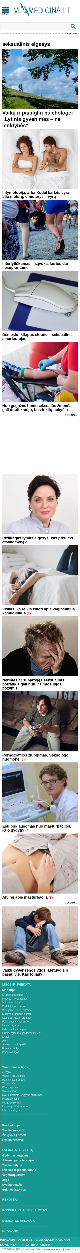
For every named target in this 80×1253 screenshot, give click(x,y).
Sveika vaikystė (13, 1130)
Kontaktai (8, 1244)
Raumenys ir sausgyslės (16, 1021)
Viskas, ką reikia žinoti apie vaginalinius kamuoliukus (38, 611)
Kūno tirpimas (10, 1087)
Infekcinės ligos (11, 1110)
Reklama (72, 33)
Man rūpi (8, 990)
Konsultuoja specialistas (24, 1210)
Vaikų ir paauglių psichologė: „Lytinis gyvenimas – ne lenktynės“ (37, 119)
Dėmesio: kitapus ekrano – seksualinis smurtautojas (37, 337)
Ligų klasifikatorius (53, 1239)
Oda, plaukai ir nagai (14, 1029)
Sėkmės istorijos (14, 1189)
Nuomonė (10, 1231)
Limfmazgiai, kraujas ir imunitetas (21, 1033)
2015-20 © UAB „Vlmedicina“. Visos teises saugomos (32, 1249)
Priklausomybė (10, 1098)
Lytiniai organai (10, 1025)
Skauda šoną (9, 1091)
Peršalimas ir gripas (13, 1079)
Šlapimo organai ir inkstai (16, 1013)
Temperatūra (9, 1083)
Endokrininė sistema (13, 1006)
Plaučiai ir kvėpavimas (15, 998)
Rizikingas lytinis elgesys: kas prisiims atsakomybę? (37, 540)
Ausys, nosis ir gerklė (14, 1044)
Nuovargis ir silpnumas (15, 1106)
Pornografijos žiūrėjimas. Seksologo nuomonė (35, 757)
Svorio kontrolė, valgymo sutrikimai (22, 1095)
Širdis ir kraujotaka (12, 994)
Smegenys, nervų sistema (17, 1010)
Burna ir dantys (11, 1048)
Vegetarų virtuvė (14, 1175)
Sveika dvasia (12, 1184)
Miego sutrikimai (11, 1102)
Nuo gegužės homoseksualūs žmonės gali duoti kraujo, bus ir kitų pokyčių (36, 408)
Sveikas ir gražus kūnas (19, 1170)
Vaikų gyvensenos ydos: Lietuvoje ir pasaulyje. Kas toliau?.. (35, 972)
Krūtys (6, 1036)
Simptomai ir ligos (15, 1067)
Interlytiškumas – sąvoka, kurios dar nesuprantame (35, 266)
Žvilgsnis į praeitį (14, 1135)
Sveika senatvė (13, 1140)
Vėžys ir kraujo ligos (13, 1075)
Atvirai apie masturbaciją (25, 897)
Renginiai (10, 1199)
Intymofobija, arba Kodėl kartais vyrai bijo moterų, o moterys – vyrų (36, 194)
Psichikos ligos (10, 1052)
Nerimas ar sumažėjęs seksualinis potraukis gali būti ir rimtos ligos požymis (33, 684)
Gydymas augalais (15, 1155)
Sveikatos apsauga (18, 1220)
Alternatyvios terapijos (18, 1160)
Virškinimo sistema (13, 1002)
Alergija (6, 1072)
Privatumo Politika (36, 1244)
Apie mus (25, 1239)
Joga (5, 1180)
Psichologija (11, 1125)
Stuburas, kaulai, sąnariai (16, 1017)
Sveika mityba (12, 1165)
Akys (5, 1040)
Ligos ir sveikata (16, 984)
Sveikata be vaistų (17, 1150)
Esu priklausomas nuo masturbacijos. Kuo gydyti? (36, 828)
